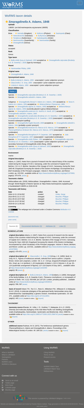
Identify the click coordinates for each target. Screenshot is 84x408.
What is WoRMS (8, 352)
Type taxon (12, 57)
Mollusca (38, 33)
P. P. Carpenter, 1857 (33, 135)
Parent (11, 65)
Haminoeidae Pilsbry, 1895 (19, 68)
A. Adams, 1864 (30, 97)
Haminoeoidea (17, 40)
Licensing (12, 207)
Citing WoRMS (49, 352)
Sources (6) (13, 226)
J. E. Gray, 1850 (20, 83)
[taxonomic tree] (13, 217)
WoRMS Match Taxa (51, 366)
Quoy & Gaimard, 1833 (22, 60)
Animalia (19, 33)
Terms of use (48, 355)
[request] (40, 298)
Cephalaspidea (40, 38)
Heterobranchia (17, 36)
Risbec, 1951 (29, 139)
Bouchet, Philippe (62, 197)
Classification (13, 30)
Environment (13, 153)
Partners (5, 359)
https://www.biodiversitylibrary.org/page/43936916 (34, 282)
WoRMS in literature (9, 364)
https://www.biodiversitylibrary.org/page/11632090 (29, 268)
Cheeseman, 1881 (51, 104)
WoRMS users (7, 362)
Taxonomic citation (15, 178)
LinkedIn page (9, 387)
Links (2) (62, 226)
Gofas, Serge (60, 194)
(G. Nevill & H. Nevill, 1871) (35, 111)
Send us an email (10, 380)
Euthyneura (40, 36)
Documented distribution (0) (32, 226)
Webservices (48, 371)
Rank (10, 51)
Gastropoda (58, 33)
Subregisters (6, 357)
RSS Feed (7, 385)
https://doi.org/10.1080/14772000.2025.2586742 (40, 314)
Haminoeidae (43, 40)
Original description (16, 159)
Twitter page (8, 383)
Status (10, 46)
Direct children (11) (15, 88)
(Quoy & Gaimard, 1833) (33, 146)
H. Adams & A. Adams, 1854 (36, 102)
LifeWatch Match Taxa (52, 369)
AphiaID (11, 25)
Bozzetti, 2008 (29, 123)
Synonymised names (16, 77)
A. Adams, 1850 (21, 80)
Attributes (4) (50, 226)
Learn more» (67, 398)
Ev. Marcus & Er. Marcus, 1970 (36, 128)
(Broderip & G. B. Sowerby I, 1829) (38, 95)
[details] (24, 176)
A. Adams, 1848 (20, 74)
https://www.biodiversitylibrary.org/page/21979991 (57, 173)
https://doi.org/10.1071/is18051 (38, 296)
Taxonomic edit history (17, 189)
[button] (7, 21)
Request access (50, 357)
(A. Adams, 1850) (30, 106)
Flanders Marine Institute (39, 404)
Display (13, 91)
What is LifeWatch (8, 355)
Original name (13, 71)
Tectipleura (15, 38)
